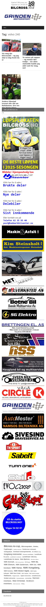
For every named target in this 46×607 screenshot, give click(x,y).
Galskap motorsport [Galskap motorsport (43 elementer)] (17, 549)
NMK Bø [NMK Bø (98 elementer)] (34, 562)
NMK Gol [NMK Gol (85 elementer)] (33, 564)
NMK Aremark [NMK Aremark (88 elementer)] (9, 562)
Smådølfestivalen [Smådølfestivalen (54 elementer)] (36, 575)
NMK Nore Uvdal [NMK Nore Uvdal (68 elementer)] (15, 573)
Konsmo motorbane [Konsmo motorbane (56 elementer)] (28, 554)
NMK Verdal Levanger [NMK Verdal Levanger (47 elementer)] (34, 573)
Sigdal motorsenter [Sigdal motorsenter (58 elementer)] (26, 575)
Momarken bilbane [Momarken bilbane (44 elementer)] (34, 559)
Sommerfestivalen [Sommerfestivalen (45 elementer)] (20, 578)
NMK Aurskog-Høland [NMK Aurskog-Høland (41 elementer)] (19, 562)
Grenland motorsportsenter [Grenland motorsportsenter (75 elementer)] (22, 551)
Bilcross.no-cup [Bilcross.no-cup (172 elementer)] (12, 546)
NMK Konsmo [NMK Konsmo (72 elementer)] (8, 571)
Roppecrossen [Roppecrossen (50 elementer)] (15, 575)
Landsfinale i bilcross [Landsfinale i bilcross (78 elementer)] (29, 557)
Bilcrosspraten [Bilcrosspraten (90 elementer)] (26, 546)
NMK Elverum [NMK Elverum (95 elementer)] (9, 565)
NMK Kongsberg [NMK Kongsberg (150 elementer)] (31, 567)
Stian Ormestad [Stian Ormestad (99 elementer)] (18, 581)
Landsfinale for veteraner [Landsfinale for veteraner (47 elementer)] (15, 557)
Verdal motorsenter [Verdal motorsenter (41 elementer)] (16, 583)
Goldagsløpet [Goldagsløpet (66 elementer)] (8, 551)
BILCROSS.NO (7, 595)
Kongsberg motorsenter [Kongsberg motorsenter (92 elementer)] (13, 554)
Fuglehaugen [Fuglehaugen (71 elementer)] (8, 549)
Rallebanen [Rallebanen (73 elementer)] (7, 575)
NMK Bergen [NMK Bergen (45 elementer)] (27, 562)
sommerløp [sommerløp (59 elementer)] (28, 578)
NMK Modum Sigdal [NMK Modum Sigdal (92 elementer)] (21, 571)
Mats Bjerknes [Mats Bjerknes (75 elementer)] (25, 559)
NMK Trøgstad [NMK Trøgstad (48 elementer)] (25, 573)
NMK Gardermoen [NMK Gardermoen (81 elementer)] (22, 564)
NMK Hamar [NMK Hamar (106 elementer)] (17, 568)
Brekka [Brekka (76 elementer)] (35, 546)
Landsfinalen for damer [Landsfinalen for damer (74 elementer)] (11, 559)
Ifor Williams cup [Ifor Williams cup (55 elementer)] (36, 551)
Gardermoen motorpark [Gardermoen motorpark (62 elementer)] (29, 549)
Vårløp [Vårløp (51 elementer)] (22, 583)
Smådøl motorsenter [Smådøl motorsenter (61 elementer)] (9, 578)
